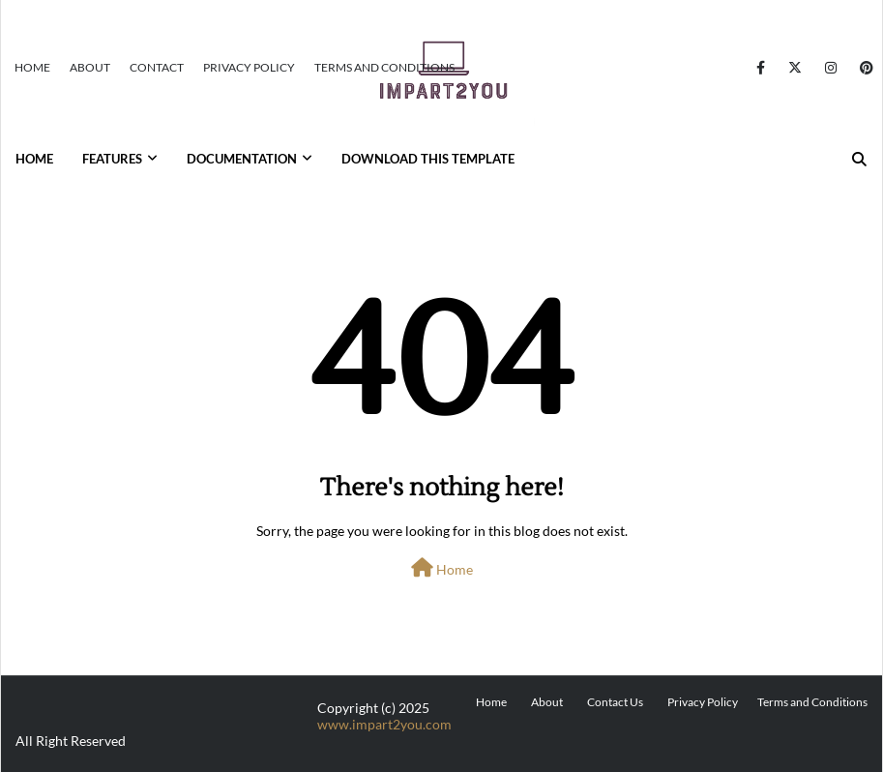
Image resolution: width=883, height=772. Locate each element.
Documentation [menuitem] (242, 158)
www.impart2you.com (384, 724)
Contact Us (615, 702)
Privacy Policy (249, 67)
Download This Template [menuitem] (428, 158)
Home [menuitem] (34, 158)
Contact (157, 67)
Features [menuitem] (112, 158)
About (90, 67)
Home (32, 67)
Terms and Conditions (384, 67)
